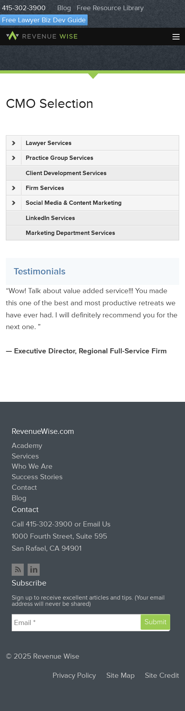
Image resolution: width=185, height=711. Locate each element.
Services (25, 456)
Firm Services (38, 188)
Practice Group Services (52, 158)
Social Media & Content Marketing (67, 203)
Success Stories (37, 477)
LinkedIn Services (50, 218)
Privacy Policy (74, 675)
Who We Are (32, 466)
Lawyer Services (42, 143)
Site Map (120, 675)
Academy (27, 445)
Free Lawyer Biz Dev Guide (44, 20)
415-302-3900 (24, 8)
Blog (64, 8)
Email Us (97, 524)
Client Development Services (66, 173)
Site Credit (162, 675)
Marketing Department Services (70, 233)
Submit (155, 622)
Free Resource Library (110, 8)
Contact (24, 487)
